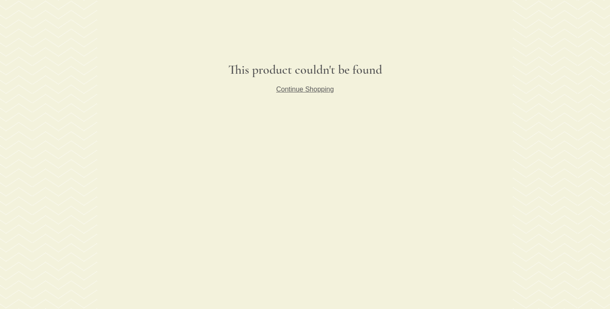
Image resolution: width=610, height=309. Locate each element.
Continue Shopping (305, 89)
